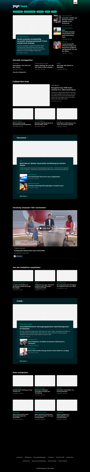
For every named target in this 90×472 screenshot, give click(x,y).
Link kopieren (18, 256)
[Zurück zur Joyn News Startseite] (20, 6)
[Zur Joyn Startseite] (75, 2)
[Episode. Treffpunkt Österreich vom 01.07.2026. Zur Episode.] (45, 232)
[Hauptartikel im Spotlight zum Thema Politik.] (20, 301)
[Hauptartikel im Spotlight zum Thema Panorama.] (22, 138)
